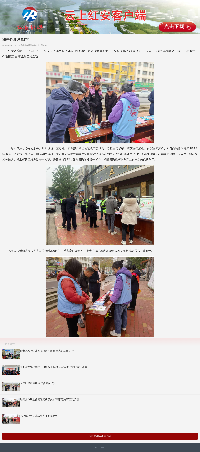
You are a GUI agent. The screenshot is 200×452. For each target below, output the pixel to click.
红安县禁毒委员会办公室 (29, 45)
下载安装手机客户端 (100, 436)
